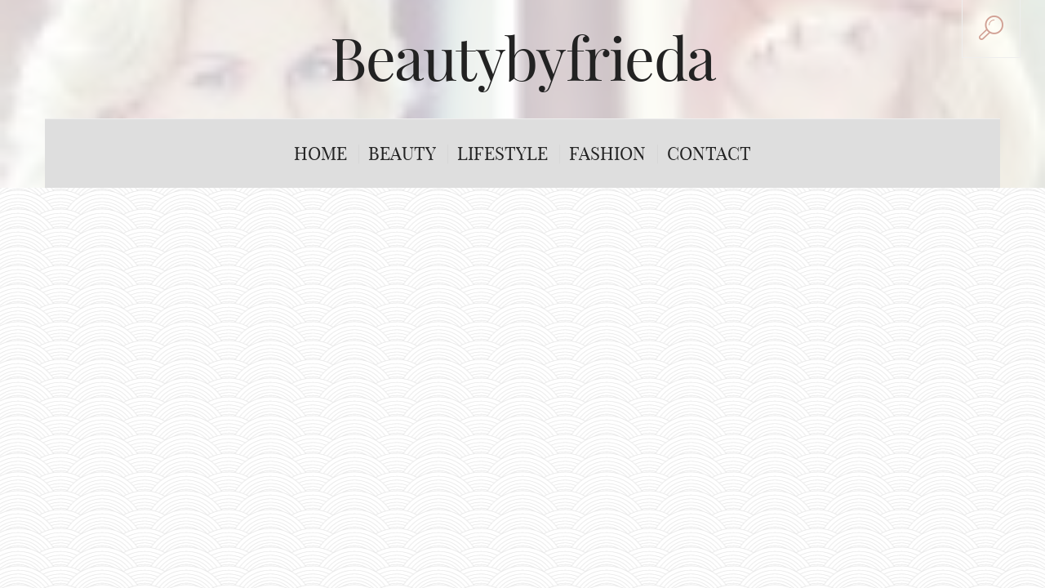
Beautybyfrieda (522, 58)
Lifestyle (502, 153)
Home (320, 153)
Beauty (402, 153)
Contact (709, 153)
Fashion (607, 153)
